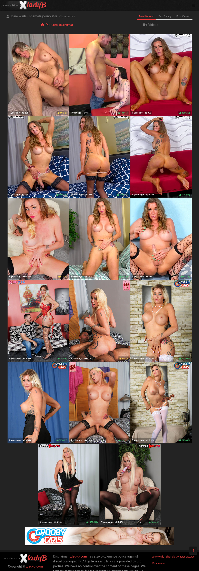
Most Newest (146, 16)
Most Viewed (183, 16)
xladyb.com (34, 566)
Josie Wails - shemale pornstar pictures (173, 556)
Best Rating (164, 16)
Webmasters (158, 563)
